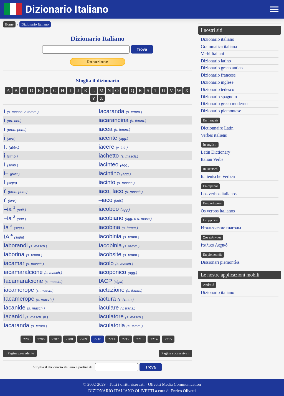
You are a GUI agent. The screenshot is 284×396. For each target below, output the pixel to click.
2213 (139, 339)
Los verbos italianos (219, 193)
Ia (14, 227)
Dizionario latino (216, 61)
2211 (111, 339)
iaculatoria (121, 325)
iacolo (116, 263)
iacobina (118, 227)
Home (9, 24)
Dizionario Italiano (67, 9)
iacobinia (119, 236)
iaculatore (121, 316)
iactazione (121, 289)
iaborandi (25, 245)
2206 (41, 339)
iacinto (117, 182)
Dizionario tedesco (217, 89)
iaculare (117, 307)
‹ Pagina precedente (20, 353)
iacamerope (29, 289)
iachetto (118, 155)
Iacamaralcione (33, 281)
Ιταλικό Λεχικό (214, 245)
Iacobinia (119, 245)
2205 (27, 339)
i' (15, 191)
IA (14, 236)
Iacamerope (29, 298)
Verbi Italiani (212, 53)
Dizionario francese (218, 75)
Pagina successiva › (175, 353)
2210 (97, 339)
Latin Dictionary (215, 152)
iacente (113, 137)
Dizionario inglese (217, 82)
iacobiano (125, 218)
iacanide (24, 307)
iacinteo (114, 164)
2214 (154, 339)
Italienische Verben (218, 176)
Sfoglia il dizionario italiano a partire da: (63, 367)
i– (12, 173)
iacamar (24, 263)
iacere (113, 146)
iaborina (23, 254)
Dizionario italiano (217, 39)
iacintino (115, 173)
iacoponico (118, 272)
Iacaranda (120, 111)
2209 (83, 339)
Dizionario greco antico (222, 67)
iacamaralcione (33, 272)
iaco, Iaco (121, 191)
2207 (55, 339)
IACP (111, 281)
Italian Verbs (212, 159)
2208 (69, 339)
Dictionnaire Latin (217, 128)
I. (11, 146)
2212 (125, 339)
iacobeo (114, 208)
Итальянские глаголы (221, 227)
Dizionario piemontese (221, 110)
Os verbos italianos (218, 211)
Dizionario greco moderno (224, 103)
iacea (114, 129)
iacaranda (25, 325)
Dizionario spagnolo (219, 96)
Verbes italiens (214, 135)
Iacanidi (26, 316)
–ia (15, 209)
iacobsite (119, 254)
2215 (168, 339)
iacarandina (122, 120)
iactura (116, 298)
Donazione (97, 62)
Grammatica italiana (219, 46)
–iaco (111, 200)
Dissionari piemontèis (220, 262)
